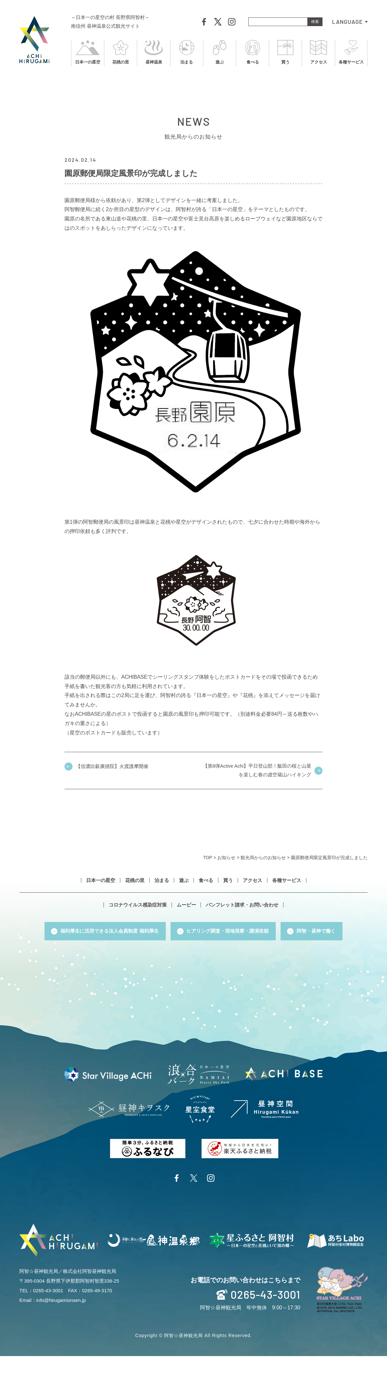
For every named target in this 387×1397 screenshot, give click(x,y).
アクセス (318, 54)
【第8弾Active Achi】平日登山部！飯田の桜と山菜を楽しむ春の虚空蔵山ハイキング (257, 770)
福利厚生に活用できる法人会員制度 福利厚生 (109, 931)
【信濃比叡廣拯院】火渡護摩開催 (112, 766)
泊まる (187, 54)
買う (285, 54)
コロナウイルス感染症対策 (138, 905)
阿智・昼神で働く (316, 931)
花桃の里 (120, 54)
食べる (252, 54)
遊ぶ (219, 54)
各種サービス (351, 54)
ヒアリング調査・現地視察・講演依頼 (227, 931)
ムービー (186, 905)
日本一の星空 (88, 54)
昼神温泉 (153, 54)
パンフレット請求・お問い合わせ (242, 905)
